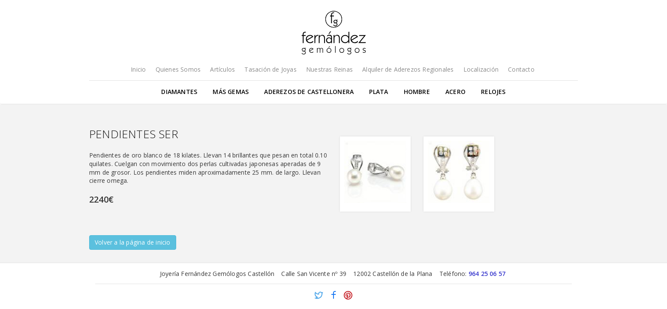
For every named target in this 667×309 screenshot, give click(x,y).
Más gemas (231, 92)
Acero (455, 92)
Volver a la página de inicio (133, 242)
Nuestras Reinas (329, 69)
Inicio (138, 69)
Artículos (222, 69)
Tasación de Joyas (270, 69)
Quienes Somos (178, 69)
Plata (378, 92)
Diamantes (179, 92)
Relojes (493, 92)
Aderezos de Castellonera (309, 92)
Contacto (521, 69)
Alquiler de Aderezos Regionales (408, 69)
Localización (481, 69)
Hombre (417, 92)
